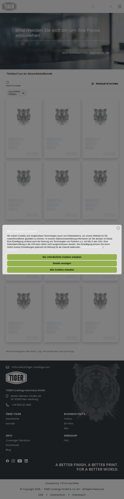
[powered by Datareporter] (118, 230)
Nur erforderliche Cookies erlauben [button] (62, 257)
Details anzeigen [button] (62, 263)
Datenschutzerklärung (91, 247)
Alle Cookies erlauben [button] (62, 269)
